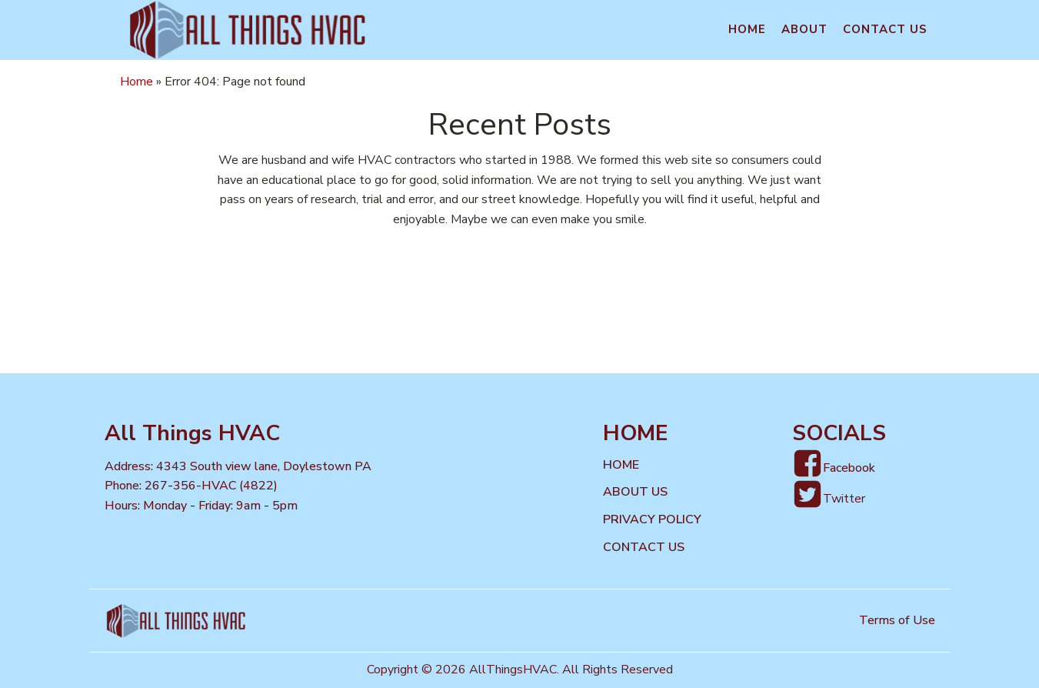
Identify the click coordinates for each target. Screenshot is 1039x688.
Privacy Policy (652, 519)
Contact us (885, 29)
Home (747, 29)
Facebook (849, 467)
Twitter (844, 498)
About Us (635, 491)
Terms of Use (897, 620)
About (804, 29)
